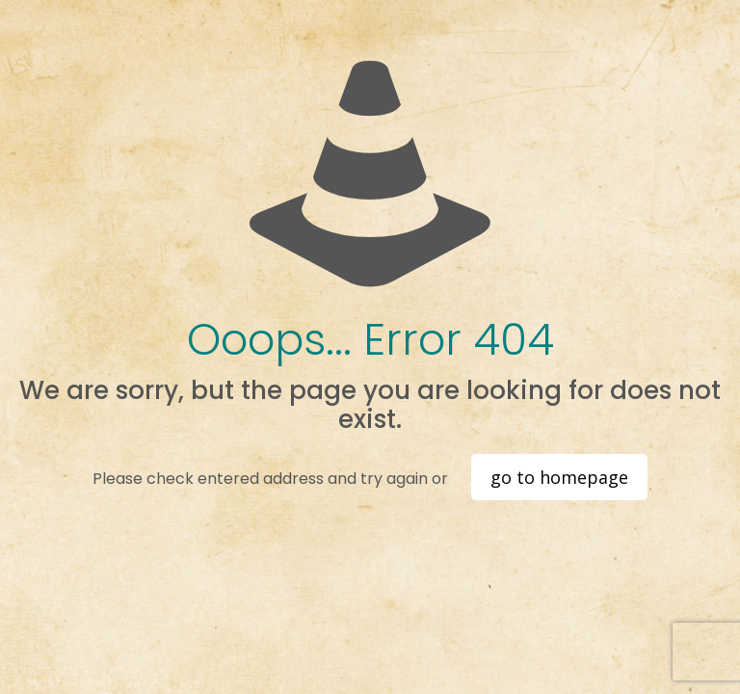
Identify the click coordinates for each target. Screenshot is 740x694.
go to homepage (559, 477)
